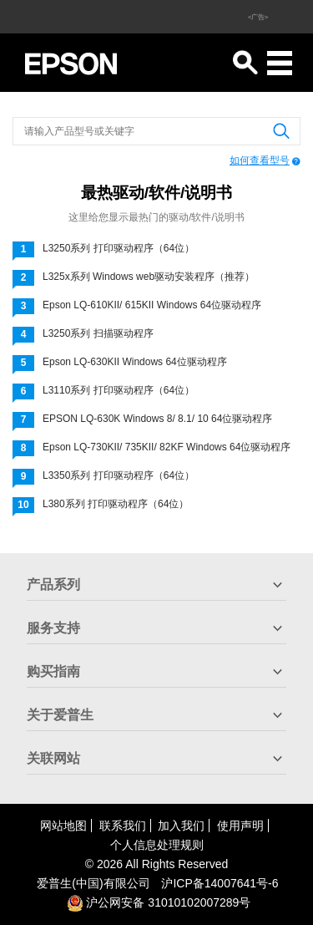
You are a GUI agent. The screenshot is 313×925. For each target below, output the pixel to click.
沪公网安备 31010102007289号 (159, 902)
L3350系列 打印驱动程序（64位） (118, 475)
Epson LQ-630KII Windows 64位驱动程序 (135, 362)
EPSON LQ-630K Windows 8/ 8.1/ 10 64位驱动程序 (157, 418)
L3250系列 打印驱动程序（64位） (118, 248)
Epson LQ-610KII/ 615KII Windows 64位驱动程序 (152, 305)
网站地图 (63, 825)
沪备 (219, 883)
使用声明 (240, 825)
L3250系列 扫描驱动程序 (98, 333)
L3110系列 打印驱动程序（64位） (118, 390)
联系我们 (122, 825)
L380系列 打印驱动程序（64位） (116, 504)
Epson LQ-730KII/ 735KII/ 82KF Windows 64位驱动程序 (166, 447)
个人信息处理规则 (157, 844)
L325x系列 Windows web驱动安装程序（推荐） (149, 276)
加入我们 (181, 825)
